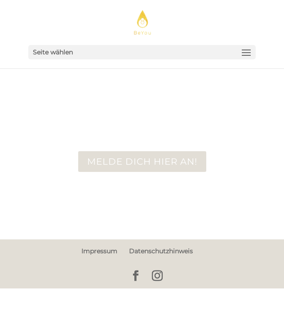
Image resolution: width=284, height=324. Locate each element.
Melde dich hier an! (142, 161)
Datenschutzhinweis (161, 251)
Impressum (99, 251)
